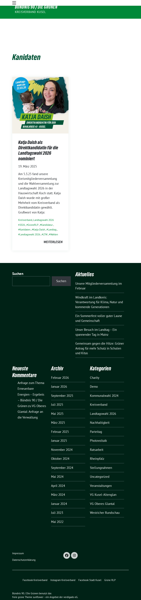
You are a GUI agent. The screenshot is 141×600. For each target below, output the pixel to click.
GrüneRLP (33, 214)
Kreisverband (25, 209)
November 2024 (62, 439)
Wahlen (54, 224)
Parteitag (96, 421)
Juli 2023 (57, 503)
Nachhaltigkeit (100, 412)
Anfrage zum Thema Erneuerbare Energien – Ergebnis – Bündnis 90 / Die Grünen (31, 384)
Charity (94, 367)
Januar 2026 (59, 376)
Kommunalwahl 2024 (104, 385)
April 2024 (58, 475)
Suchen (17, 263)
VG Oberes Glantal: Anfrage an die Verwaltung (32, 401)
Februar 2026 (60, 367)
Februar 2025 (60, 421)
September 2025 (62, 385)
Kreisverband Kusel (30, 12)
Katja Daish (39, 219)
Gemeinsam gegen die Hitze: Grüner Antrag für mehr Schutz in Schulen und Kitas (99, 338)
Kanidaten (25, 219)
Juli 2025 (57, 394)
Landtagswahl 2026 (43, 209)
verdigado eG (70, 587)
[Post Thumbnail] (40, 95)
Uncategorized (99, 466)
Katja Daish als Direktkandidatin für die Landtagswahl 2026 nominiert (38, 140)
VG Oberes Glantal (102, 493)
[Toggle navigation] (14, 21)
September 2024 (62, 457)
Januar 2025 (59, 430)
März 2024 (58, 484)
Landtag (52, 219)
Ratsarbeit (96, 439)
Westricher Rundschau (105, 503)
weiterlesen (53, 232)
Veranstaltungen (101, 475)
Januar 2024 (59, 493)
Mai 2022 (57, 511)
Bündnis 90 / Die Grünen (36, 7)
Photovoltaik (98, 430)
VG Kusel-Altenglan (103, 484)
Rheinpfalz (97, 448)
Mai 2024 (57, 466)
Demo (94, 376)
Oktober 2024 (60, 448)
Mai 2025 (57, 403)
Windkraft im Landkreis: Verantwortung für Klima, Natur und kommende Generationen (99, 292)
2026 (22, 214)
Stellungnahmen (101, 457)
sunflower (38, 587)
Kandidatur (47, 214)
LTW (45, 224)
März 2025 (58, 412)
